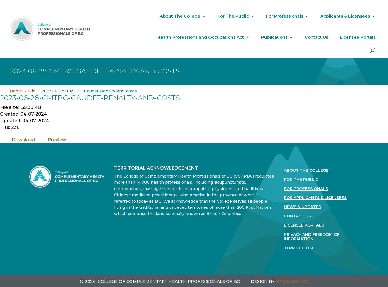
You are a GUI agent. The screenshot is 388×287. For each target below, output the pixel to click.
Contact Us (316, 37)
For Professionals (284, 16)
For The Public (233, 16)
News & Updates (302, 207)
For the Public (301, 179)
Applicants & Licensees (345, 16)
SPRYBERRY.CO (292, 281)
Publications (274, 37)
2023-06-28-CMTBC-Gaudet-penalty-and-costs (90, 98)
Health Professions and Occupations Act (200, 37)
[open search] (372, 50)
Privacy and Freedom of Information (312, 237)
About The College (180, 16)
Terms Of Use (299, 248)
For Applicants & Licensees (315, 197)
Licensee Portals (357, 37)
